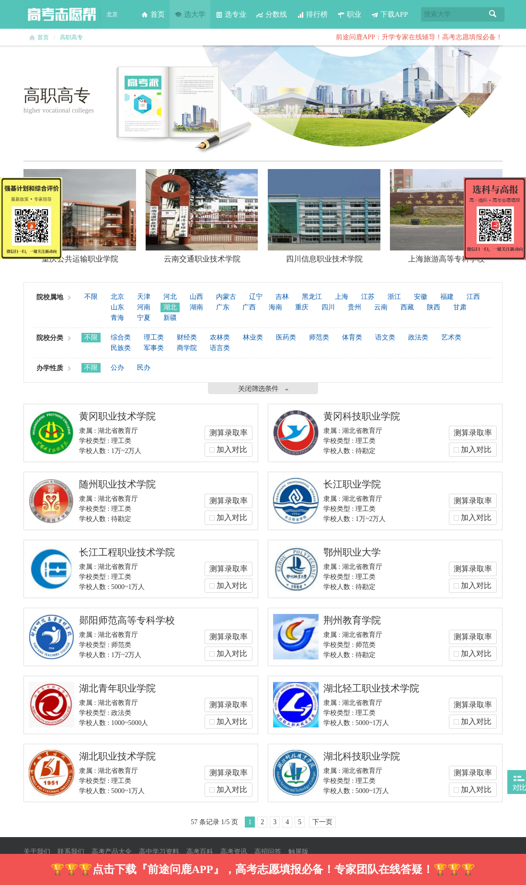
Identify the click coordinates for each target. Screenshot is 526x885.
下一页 (322, 822)
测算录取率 (228, 433)
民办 (143, 367)
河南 (143, 307)
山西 (196, 296)
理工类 (154, 337)
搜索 (493, 14)
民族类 (121, 348)
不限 (91, 296)
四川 (328, 307)
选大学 (190, 14)
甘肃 (460, 307)
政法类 (418, 337)
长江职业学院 (352, 484)
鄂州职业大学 (352, 552)
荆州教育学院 (352, 620)
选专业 (230, 14)
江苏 (368, 296)
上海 (341, 296)
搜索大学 (437, 14)
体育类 (352, 337)
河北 (170, 296)
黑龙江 (312, 296)
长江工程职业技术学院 (127, 552)
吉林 (282, 296)
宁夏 (143, 317)
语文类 (385, 337)
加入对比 (232, 449)
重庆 (302, 307)
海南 (275, 307)
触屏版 (298, 851)
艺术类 (451, 337)
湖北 (170, 307)
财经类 (187, 337)
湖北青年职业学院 (117, 688)
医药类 (286, 337)
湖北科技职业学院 (361, 756)
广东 (222, 307)
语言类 (220, 348)
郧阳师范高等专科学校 (127, 620)
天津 (143, 296)
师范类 (319, 337)
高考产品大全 (111, 851)
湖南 (196, 307)
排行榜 (312, 14)
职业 (349, 14)
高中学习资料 (159, 851)
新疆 (170, 317)
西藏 (407, 307)
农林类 (220, 337)
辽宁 (256, 296)
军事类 (154, 348)
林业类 (253, 337)
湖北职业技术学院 (117, 756)
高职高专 (71, 37)
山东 (117, 307)
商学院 (187, 348)
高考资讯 (233, 851)
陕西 (433, 307)
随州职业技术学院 (117, 484)
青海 (117, 317)
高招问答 (267, 851)
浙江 (394, 296)
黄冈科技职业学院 (361, 416)
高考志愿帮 (61, 14)
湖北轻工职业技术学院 (371, 688)
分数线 (271, 14)
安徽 (420, 296)
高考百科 (199, 851)
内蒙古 (226, 296)
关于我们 (36, 851)
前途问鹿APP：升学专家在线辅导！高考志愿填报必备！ (419, 37)
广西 (249, 307)
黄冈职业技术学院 (117, 416)
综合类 (121, 337)
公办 (117, 367)
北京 (117, 296)
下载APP (389, 14)
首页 (153, 14)
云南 (381, 307)
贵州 (354, 307)
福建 (447, 296)
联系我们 (70, 851)
